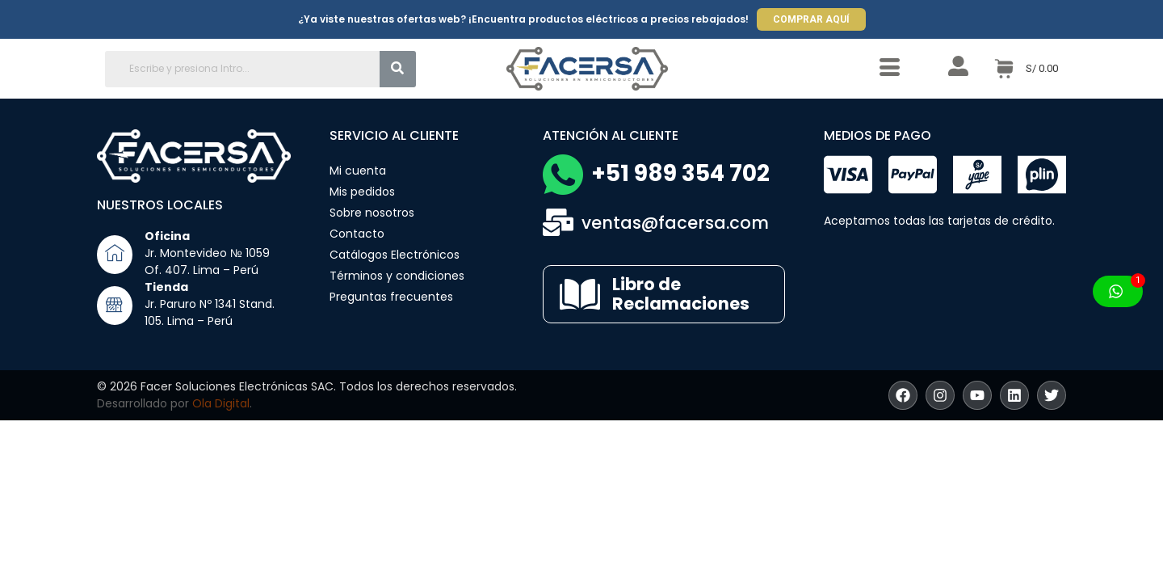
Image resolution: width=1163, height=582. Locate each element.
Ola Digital (221, 403)
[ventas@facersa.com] (558, 222)
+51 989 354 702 (680, 173)
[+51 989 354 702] (563, 174)
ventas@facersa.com (675, 222)
